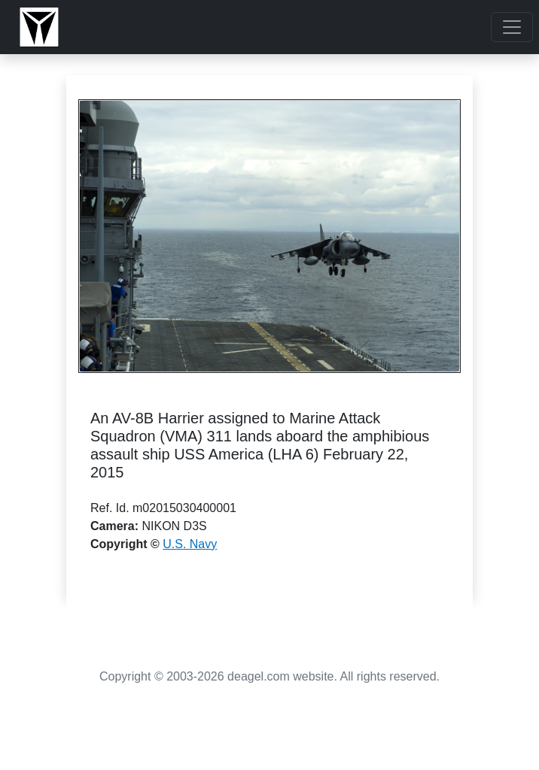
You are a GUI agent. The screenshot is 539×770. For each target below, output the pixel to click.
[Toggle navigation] (512, 27)
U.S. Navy (190, 544)
